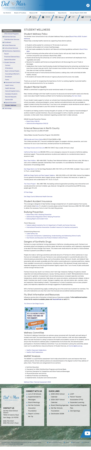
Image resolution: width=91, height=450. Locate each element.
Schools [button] (69, 5)
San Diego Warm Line (30, 169)
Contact (7, 65)
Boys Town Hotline (30, 160)
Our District (7, 12)
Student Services (9, 62)
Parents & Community (48, 12)
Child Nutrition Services (11, 39)
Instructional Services (11, 48)
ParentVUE (44, 5)
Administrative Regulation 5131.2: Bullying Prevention (43, 217)
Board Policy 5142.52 (33, 121)
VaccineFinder (57, 299)
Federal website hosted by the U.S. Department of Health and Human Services (50, 225)
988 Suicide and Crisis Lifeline (33, 139)
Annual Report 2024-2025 (78, 12)
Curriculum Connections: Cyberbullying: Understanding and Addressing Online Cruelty (53, 236)
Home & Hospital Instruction (13, 91)
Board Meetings (34, 402)
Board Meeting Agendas (60, 405)
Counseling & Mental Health (13, 74)
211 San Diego (28, 192)
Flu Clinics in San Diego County (34, 303)
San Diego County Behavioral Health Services (38, 196)
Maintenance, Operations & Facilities (12, 51)
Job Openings (75, 411)
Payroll (6, 54)
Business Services (10, 36)
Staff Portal (57, 5)
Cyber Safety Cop (32, 233)
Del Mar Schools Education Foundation (34, 408)
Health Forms (9, 85)
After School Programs (11, 34)
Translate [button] (80, 5)
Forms (7, 79)
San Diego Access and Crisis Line (34, 148)
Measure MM (33, 12)
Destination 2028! (57, 414)
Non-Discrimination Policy (54, 442)
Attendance (9, 68)
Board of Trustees (20, 12)
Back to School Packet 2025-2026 (13, 71)
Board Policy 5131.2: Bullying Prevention (38, 214)
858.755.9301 (8, 421)
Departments (62, 12)
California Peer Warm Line (32, 152)
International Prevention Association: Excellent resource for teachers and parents (52, 227)
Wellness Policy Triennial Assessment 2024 (37, 382)
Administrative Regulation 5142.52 (37, 123)
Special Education (10, 59)
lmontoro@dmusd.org (75, 346)
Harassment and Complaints (13, 82)
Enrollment (7, 42)
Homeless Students (11, 94)
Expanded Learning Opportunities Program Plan (78, 405)
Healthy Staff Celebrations (34, 352)
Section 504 (9, 99)
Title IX (66, 442)
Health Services (10, 88)
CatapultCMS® (11, 444)
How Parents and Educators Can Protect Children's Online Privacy (47, 238)
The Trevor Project (30, 184)
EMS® (18, 444)
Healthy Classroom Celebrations (36, 350)
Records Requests (10, 97)
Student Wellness (10, 105)
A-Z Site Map (85, 442)
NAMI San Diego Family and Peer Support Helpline (39, 175)
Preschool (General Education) (12, 57)
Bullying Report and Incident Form (37, 219)
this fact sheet (76, 96)
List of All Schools (34, 394)
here (37, 206)
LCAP (72, 394)
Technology (8, 108)
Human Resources (10, 45)
